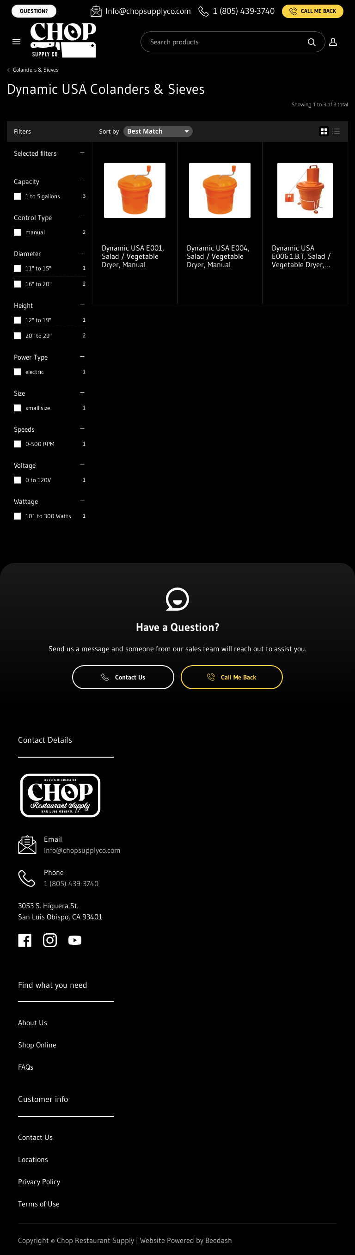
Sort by (109, 131)
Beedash (218, 1240)
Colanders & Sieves (35, 70)
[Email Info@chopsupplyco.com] (141, 11)
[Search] (233, 41)
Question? (34, 10)
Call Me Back (312, 11)
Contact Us (123, 677)
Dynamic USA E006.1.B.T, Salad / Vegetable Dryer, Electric (301, 256)
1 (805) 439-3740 (71, 883)
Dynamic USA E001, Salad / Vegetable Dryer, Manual (133, 256)
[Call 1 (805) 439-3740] (236, 11)
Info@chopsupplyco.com (82, 850)
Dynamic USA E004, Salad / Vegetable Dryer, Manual (218, 256)
